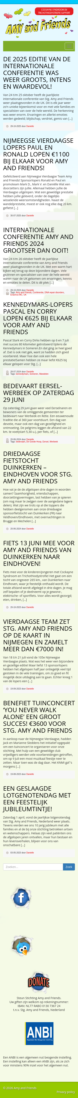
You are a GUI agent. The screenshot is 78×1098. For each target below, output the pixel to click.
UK (25, 295)
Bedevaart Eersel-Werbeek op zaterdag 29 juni (38, 393)
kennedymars (22, 374)
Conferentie (38, 292)
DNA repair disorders (54, 292)
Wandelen (43, 374)
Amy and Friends (24, 292)
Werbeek (54, 442)
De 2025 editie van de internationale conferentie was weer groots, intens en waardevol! (37, 73)
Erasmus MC (16, 295)
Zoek (69, 867)
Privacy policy (66, 1092)
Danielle (30, 126)
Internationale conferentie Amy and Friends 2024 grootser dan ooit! (38, 240)
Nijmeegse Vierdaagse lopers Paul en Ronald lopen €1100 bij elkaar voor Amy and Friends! (38, 154)
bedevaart (20, 442)
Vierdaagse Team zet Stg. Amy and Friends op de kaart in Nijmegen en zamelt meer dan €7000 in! (37, 635)
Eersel (45, 442)
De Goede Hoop (33, 442)
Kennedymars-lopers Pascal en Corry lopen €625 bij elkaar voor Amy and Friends (38, 318)
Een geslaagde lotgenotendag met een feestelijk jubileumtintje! (37, 798)
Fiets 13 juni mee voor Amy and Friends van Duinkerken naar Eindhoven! (38, 553)
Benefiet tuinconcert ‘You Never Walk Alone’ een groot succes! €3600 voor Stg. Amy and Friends (39, 717)
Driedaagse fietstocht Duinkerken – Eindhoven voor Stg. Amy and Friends (37, 467)
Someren (34, 374)
